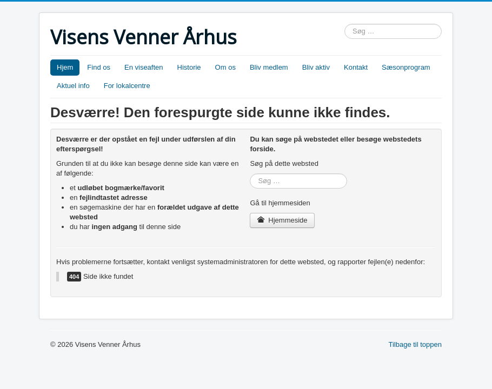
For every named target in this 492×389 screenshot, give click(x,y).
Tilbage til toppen (415, 344)
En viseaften (143, 67)
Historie (189, 67)
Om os (225, 67)
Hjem (65, 67)
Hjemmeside (282, 220)
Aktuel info (73, 86)
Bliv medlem (269, 67)
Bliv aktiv (316, 67)
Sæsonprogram (406, 67)
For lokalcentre (127, 86)
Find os (98, 67)
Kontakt (356, 67)
